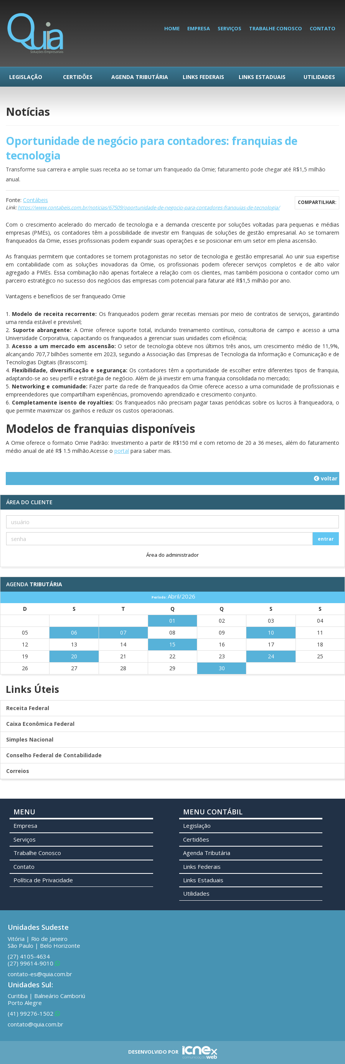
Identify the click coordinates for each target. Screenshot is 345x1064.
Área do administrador (172, 554)
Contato (322, 28)
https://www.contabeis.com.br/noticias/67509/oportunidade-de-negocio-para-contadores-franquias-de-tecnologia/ (149, 207)
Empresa (198, 28)
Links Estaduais (262, 77)
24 (271, 656)
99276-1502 (34, 1013)
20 (74, 656)
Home (172, 28)
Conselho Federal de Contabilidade (54, 755)
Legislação (25, 77)
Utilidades (319, 77)
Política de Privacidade (43, 880)
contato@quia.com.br (35, 1024)
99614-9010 (34, 963)
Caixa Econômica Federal (40, 723)
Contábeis (35, 200)
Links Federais (203, 77)
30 (222, 668)
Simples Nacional (29, 739)
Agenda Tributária (139, 77)
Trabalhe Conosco (275, 28)
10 (271, 632)
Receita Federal (27, 708)
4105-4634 (29, 956)
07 (123, 632)
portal (121, 450)
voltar (325, 478)
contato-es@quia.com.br (40, 974)
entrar (326, 539)
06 (74, 632)
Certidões (77, 77)
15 (172, 644)
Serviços (229, 28)
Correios (17, 771)
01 (172, 620)
